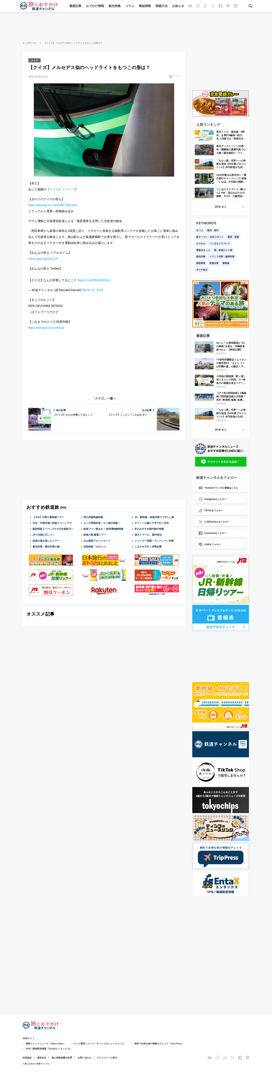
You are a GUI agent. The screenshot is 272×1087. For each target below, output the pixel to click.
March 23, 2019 (92, 289)
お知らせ (178, 6)
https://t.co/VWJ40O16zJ (94, 280)
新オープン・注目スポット (209, 237)
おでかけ (200, 243)
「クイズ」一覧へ (104, 398)
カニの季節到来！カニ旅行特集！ (101, 522)
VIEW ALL (220, 206)
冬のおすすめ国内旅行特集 (149, 528)
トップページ (29, 43)
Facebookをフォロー (212, 533)
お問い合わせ (84, 1057)
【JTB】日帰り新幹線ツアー (48, 517)
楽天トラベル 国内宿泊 (148, 534)
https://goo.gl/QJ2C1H (43, 258)
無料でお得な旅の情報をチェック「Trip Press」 (159, 1043)
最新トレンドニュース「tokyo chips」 (46, 1043)
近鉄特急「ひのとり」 (95, 546)
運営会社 (41, 1057)
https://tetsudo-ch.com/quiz (46, 327)
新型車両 (200, 263)
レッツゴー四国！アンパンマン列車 (154, 540)
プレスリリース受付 (107, 1057)
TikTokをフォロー (211, 510)
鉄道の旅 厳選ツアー (94, 534)
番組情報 (145, 6)
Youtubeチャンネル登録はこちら (218, 488)
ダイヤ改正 (202, 269)
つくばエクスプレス (219, 243)
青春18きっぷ (203, 250)
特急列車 (214, 263)
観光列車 (200, 256)
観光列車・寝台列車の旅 (46, 546)
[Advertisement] (136, 26)
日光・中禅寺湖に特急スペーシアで (52, 522)
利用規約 (27, 1057)
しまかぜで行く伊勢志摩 (148, 546)
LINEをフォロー (210, 544)
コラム (129, 6)
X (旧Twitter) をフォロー (214, 522)
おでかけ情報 (95, 6)
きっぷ (199, 230)
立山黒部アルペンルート (96, 540)
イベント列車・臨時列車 (221, 256)
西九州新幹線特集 (93, 517)
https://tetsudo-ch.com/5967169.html (52, 205)
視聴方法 (161, 6)
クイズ (34, 60)
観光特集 (115, 6)
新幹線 (226, 263)
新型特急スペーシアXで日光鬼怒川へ (52, 528)
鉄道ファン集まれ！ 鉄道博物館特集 (103, 528)
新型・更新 (233, 237)
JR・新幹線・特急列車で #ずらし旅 (154, 517)
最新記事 (75, 6)
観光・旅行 (213, 230)
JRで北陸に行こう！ (43, 534)
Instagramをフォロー (212, 499)
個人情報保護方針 (61, 1057)
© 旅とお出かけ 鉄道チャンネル (36, 1064)
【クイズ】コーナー (60, 189)
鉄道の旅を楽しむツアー (46, 540)
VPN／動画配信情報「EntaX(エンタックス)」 (49, 1048)
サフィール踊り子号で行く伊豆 (151, 522)
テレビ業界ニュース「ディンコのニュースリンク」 (100, 1043)
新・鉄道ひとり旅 (223, 250)
